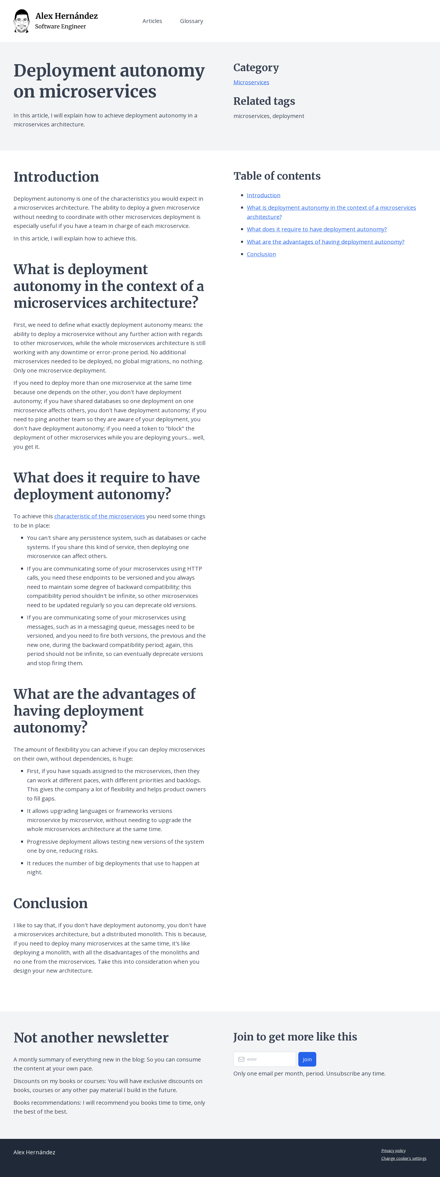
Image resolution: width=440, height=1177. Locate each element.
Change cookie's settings (404, 1158)
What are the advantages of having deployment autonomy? (325, 242)
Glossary (191, 21)
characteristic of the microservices (99, 516)
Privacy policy (393, 1150)
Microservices (251, 82)
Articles (152, 21)
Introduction (264, 195)
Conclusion (261, 254)
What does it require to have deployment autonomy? (317, 229)
